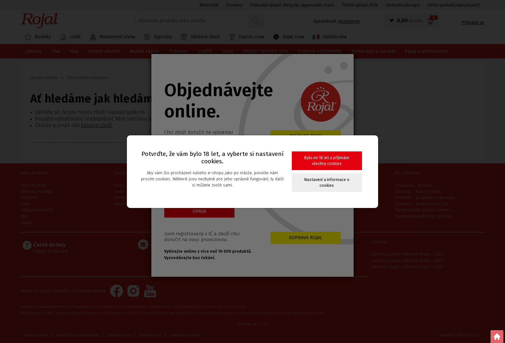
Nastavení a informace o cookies (326, 182)
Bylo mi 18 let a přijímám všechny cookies (326, 160)
